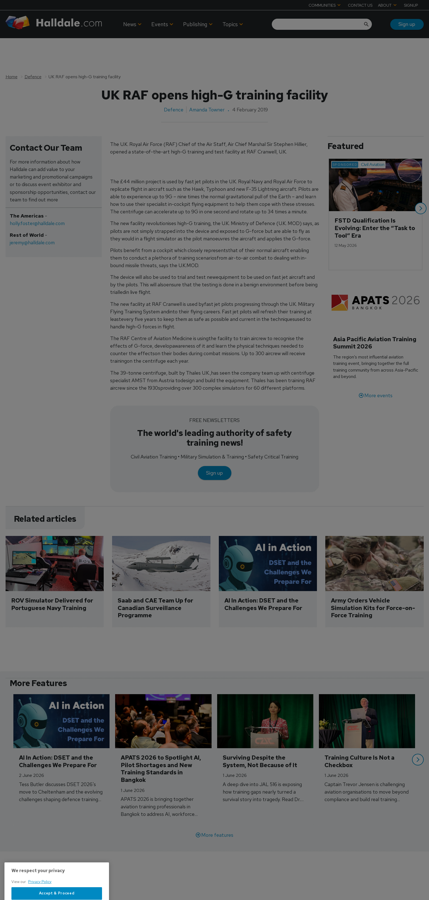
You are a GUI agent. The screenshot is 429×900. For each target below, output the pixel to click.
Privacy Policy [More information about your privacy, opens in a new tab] (40, 896)
